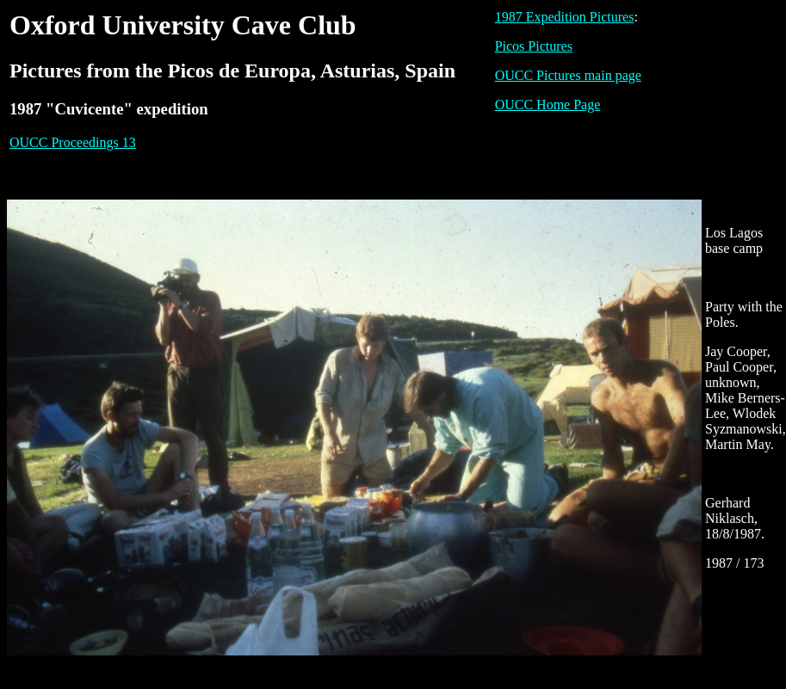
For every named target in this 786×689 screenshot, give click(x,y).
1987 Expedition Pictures (564, 16)
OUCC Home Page (548, 104)
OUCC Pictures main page (568, 75)
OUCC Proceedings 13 (72, 142)
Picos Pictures (533, 46)
